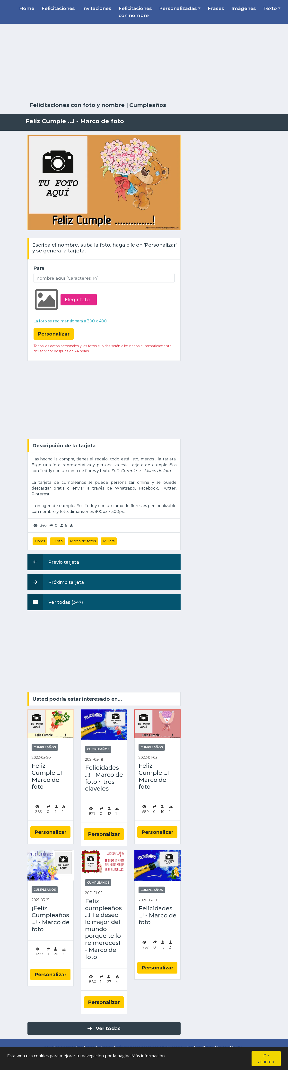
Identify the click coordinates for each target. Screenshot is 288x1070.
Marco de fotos (83, 541)
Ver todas (104, 1028)
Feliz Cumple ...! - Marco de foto (48, 776)
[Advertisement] (144, 63)
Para (39, 268)
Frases (216, 8)
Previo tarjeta (53, 562)
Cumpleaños (147, 105)
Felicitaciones (58, 8)
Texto (270, 8)
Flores (40, 541)
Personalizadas (178, 8)
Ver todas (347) (55, 602)
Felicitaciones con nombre (135, 11)
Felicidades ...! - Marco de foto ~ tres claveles (104, 778)
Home (26, 8)
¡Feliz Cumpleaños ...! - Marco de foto (51, 918)
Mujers (108, 541)
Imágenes (243, 8)
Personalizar (50, 832)
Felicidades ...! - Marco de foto (157, 915)
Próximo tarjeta (55, 582)
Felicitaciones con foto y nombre (77, 105)
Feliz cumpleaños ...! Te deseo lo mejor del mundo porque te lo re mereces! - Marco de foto (103, 929)
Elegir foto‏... (79, 299)
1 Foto (57, 541)
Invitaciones (96, 8)
